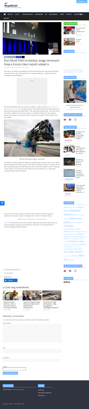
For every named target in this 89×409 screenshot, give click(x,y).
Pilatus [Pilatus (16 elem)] (70, 238)
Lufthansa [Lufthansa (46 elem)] (80, 234)
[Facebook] (10, 280)
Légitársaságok (27, 14)
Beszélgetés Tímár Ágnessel (75, 109)
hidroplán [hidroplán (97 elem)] (69, 225)
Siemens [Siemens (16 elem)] (76, 246)
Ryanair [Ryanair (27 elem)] (71, 246)
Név (4, 348)
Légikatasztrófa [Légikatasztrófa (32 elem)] (69, 237)
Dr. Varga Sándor (17, 67)
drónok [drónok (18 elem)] (78, 215)
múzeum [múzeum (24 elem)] (66, 239)
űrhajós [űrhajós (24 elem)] (72, 260)
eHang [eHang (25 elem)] (82, 215)
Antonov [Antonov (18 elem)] (75, 207)
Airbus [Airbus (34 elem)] (66, 207)
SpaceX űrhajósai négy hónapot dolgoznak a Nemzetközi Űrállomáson (31, 305)
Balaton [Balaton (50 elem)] (80, 207)
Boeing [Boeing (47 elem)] (66, 211)
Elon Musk (7, 223)
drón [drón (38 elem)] (74, 215)
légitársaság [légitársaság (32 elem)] (78, 237)
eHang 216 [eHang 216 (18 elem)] (66, 218)
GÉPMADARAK (7, 389)
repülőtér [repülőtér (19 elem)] (66, 246)
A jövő (17, 14)
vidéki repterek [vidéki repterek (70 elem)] (75, 251)
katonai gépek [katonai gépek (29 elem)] (68, 234)
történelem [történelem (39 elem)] (77, 249)
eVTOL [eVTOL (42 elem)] (73, 222)
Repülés (10, 14)
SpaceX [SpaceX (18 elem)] (80, 246)
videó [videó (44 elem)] (66, 252)
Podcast (69, 14)
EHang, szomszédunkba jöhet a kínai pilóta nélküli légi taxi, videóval (80, 150)
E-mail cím (6, 358)
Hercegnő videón (78, 40)
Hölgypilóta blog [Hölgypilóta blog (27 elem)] (81, 231)
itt (20, 270)
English (6, 18)
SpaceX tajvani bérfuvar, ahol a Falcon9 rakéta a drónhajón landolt (10, 305)
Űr (46, 14)
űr (29, 67)
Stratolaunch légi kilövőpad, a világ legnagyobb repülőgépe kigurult (50, 305)
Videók (62, 14)
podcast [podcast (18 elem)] (66, 241)
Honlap (5, 366)
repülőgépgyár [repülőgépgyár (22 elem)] (74, 244)
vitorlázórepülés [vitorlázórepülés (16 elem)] (67, 256)
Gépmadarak (39, 14)
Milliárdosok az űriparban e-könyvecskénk (32, 219)
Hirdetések (41, 390)
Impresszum (41, 395)
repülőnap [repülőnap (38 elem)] (82, 244)
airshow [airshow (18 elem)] (71, 207)
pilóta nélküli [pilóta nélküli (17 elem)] (75, 238)
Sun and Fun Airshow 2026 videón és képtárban (79, 162)
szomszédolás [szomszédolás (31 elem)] (68, 249)
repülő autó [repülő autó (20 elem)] (67, 244)
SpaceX (26, 67)
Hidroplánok (53, 14)
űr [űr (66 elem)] (68, 259)
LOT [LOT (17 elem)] (74, 234)
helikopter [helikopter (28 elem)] (79, 223)
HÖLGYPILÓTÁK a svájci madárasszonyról (80, 30)
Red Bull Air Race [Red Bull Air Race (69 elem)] (76, 241)
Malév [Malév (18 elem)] (84, 236)
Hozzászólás (7, 323)
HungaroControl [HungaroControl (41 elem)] (70, 229)
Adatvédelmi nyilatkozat (44, 393)
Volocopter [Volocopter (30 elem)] (75, 256)
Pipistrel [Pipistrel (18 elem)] (81, 238)
